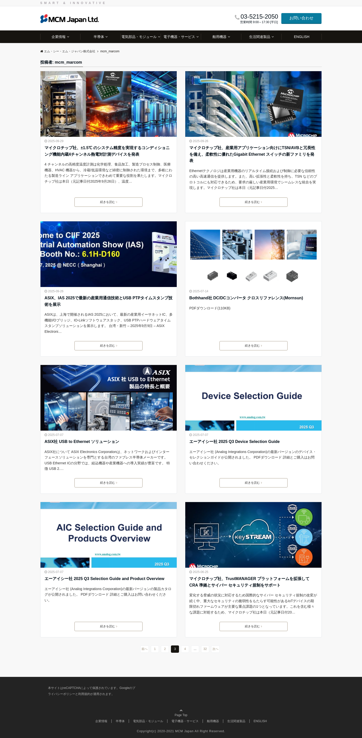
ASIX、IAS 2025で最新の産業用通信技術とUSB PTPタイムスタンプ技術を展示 (108, 301)
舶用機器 (219, 37)
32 (205, 649)
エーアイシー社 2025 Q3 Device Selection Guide (234, 441)
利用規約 (84, 694)
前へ (145, 649)
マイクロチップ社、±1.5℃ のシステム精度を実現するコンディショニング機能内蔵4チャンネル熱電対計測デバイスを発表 (107, 151)
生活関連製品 (259, 37)
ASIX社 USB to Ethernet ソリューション (81, 441)
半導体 (99, 37)
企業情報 (59, 37)
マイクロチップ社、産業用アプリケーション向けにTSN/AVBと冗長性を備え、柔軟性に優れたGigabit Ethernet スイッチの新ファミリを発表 (252, 154)
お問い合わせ (301, 18)
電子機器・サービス (179, 37)
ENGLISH (301, 37)
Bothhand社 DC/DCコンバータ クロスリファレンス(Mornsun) (246, 298)
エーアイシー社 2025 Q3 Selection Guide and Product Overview (104, 579)
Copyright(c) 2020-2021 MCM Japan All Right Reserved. (181, 731)
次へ (215, 649)
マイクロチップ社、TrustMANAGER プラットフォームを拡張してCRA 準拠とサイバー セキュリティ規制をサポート (249, 582)
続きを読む (108, 202)
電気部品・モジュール (139, 37)
